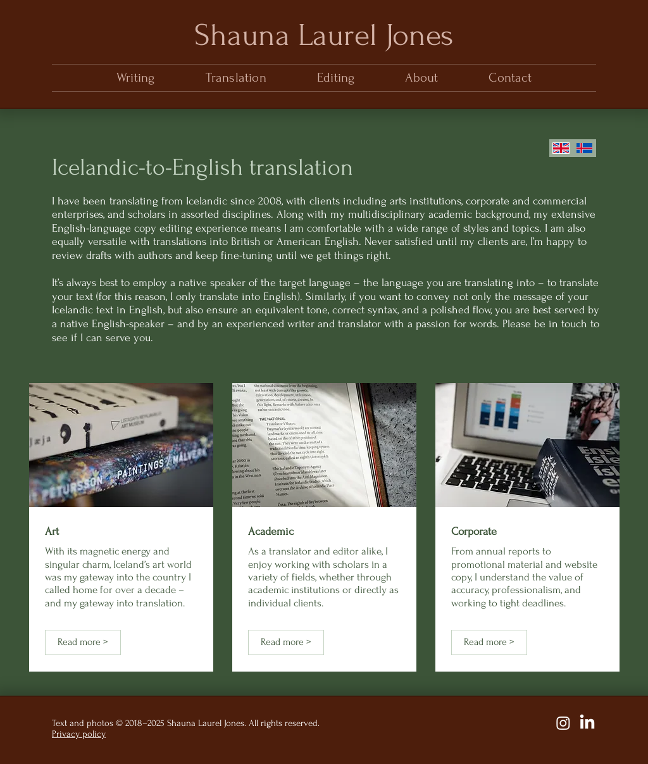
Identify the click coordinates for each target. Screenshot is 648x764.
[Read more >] (83, 642)
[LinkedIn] (587, 723)
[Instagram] (563, 723)
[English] (561, 148)
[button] (236, 78)
